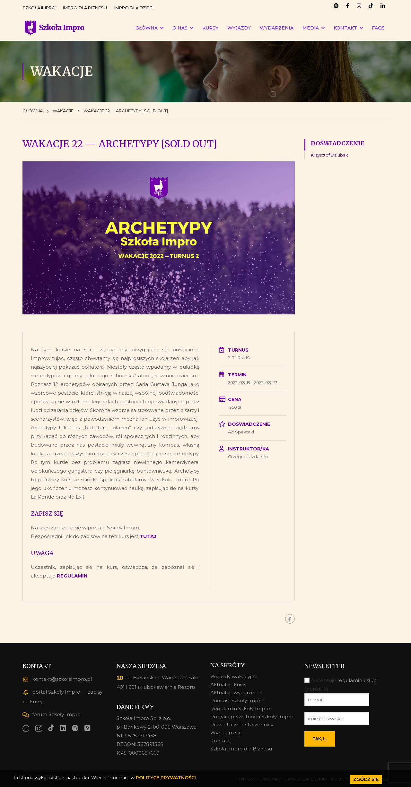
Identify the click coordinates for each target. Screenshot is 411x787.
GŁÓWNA (147, 28)
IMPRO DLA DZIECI (133, 7)
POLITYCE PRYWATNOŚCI (166, 778)
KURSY (210, 28)
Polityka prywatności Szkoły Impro (251, 717)
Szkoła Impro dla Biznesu (241, 749)
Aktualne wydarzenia (235, 692)
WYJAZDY (239, 28)
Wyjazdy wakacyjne (234, 676)
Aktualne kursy (228, 684)
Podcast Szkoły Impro (237, 700)
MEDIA (310, 28)
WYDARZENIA (276, 28)
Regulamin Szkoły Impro (240, 709)
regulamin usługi (357, 680)
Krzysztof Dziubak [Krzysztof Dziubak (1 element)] (329, 155)
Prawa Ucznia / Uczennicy (241, 725)
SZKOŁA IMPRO (39, 7)
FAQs (378, 28)
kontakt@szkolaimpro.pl (57, 679)
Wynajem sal (225, 733)
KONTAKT (345, 28)
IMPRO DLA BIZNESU (85, 7)
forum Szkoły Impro (51, 714)
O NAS (180, 28)
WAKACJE (63, 110)
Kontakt (220, 741)
